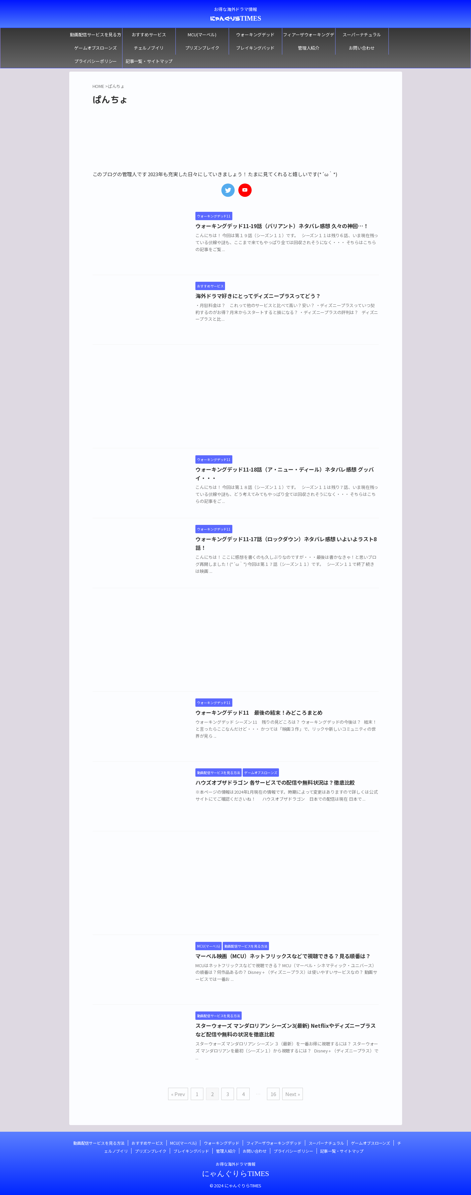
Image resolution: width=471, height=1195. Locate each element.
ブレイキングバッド (255, 48)
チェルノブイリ (149, 48)
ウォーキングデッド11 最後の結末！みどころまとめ (261, 713)
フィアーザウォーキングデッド (308, 36)
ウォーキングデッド (255, 34)
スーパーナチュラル (362, 34)
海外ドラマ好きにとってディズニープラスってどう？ (260, 296)
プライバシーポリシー (95, 61)
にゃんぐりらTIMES (235, 18)
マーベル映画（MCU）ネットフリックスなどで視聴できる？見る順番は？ (285, 956)
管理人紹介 (308, 48)
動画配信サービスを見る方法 (95, 36)
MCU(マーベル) (202, 34)
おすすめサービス (149, 34)
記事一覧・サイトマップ (149, 61)
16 (273, 1093)
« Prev (178, 1093)
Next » (292, 1093)
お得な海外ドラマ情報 (235, 1164)
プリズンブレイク (202, 48)
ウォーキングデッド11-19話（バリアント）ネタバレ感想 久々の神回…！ (283, 226)
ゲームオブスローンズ (95, 48)
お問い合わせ (361, 48)
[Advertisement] (236, 398)
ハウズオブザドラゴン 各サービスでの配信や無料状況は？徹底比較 (277, 783)
